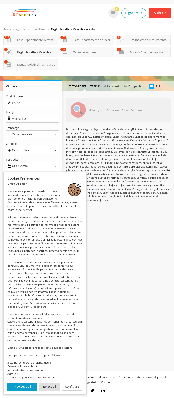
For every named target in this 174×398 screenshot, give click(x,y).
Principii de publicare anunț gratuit (142, 377)
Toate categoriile (14, 29)
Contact (106, 382)
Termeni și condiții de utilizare (93, 377)
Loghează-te (134, 13)
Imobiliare (38, 29)
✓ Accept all (22, 386)
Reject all (49, 386)
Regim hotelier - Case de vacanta (73, 29)
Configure (72, 386)
